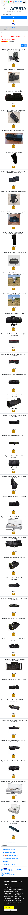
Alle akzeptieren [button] (9, 907)
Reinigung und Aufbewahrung (13, 27)
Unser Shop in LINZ (5, 873)
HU (18, 2)
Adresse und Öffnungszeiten (8, 874)
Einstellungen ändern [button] (10, 910)
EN (16, 2)
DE (21, 2)
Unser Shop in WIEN (5, 872)
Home (2, 27)
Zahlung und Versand (6, 875)
